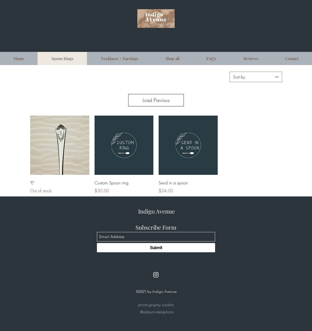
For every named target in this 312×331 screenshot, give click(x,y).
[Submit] (156, 247)
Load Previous (156, 100)
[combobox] (256, 77)
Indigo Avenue (156, 211)
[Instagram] (155, 274)
